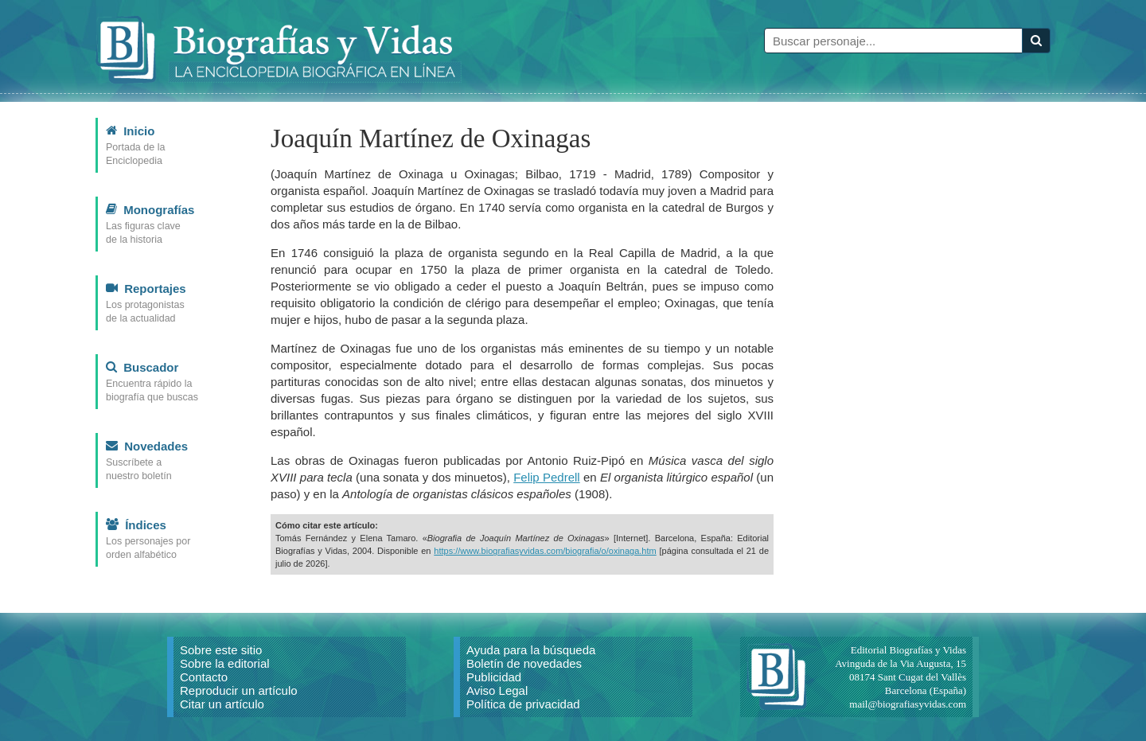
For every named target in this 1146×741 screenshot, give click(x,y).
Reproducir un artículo (239, 690)
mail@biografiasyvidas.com (907, 704)
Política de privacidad (523, 704)
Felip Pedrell (546, 477)
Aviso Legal (497, 690)
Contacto (204, 677)
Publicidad (493, 677)
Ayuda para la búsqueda (530, 650)
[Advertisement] (931, 356)
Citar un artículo (222, 704)
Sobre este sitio (221, 650)
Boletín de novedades (524, 663)
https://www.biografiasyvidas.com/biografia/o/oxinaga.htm (545, 551)
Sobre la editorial (225, 663)
